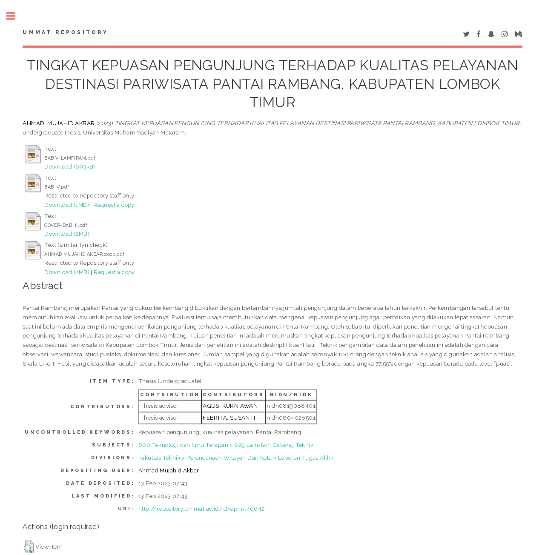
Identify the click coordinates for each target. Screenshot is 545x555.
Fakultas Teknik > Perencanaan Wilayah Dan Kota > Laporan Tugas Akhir (236, 457)
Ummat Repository (65, 32)
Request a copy (114, 204)
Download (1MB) (66, 204)
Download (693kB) (69, 166)
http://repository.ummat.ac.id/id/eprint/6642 (201, 508)
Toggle (15, 16)
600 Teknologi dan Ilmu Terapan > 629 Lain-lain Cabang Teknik (225, 444)
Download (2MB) (66, 233)
